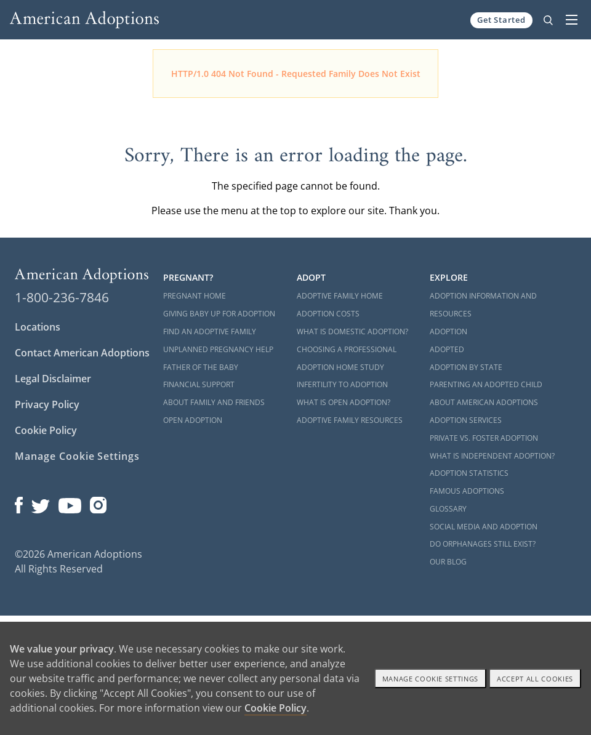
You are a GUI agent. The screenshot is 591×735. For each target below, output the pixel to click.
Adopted (447, 349)
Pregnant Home (194, 296)
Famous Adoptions (467, 491)
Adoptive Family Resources (350, 420)
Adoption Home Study (340, 367)
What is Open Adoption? (343, 402)
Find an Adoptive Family (209, 331)
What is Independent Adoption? (492, 456)
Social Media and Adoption (483, 526)
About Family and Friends (214, 402)
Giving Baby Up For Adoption (219, 313)
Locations (37, 327)
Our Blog (448, 561)
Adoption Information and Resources (483, 305)
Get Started (501, 19)
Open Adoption (192, 420)
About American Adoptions (484, 402)
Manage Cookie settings (430, 678)
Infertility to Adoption (342, 384)
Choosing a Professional (346, 349)
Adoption (448, 331)
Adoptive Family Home (340, 296)
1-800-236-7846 (62, 297)
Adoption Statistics (469, 473)
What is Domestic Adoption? (352, 331)
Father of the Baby (200, 367)
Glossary (448, 509)
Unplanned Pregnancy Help (218, 349)
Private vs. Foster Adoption (484, 438)
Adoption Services (466, 420)
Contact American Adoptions (82, 352)
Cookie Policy (46, 430)
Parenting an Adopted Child (486, 384)
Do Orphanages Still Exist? (483, 544)
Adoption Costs (328, 313)
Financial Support (199, 384)
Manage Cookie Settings (77, 456)
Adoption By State (466, 367)
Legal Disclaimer (53, 378)
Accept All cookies (535, 678)
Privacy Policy (47, 404)
